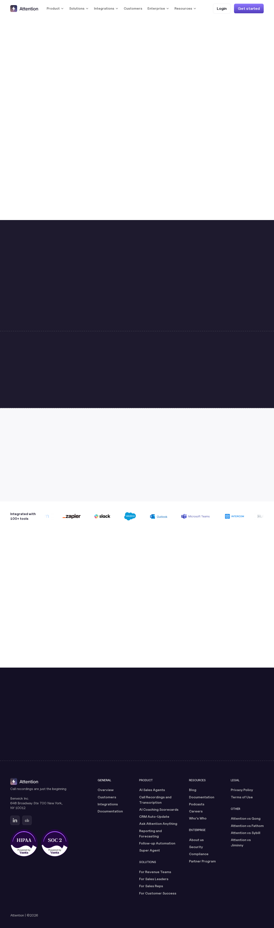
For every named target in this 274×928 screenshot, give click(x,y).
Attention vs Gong (246, 818)
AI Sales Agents (152, 790)
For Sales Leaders (153, 879)
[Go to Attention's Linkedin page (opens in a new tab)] (15, 820)
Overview (106, 790)
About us (196, 840)
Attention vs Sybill (245, 833)
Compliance (198, 854)
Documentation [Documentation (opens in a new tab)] (110, 811)
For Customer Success (157, 893)
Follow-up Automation (157, 843)
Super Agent (149, 850)
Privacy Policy (242, 790)
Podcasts (196, 804)
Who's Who (198, 818)
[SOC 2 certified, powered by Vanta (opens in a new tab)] (54, 843)
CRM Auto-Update (154, 817)
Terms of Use (242, 797)
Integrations (108, 804)
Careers (196, 811)
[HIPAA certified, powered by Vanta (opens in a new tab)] (24, 843)
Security (196, 847)
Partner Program (202, 861)
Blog (192, 790)
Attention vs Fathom (247, 826)
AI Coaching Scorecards (159, 810)
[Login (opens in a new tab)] (222, 8)
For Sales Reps (151, 886)
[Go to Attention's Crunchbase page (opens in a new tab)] (27, 820)
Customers (133, 8)
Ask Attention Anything (158, 824)
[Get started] (249, 8)
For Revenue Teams (155, 872)
